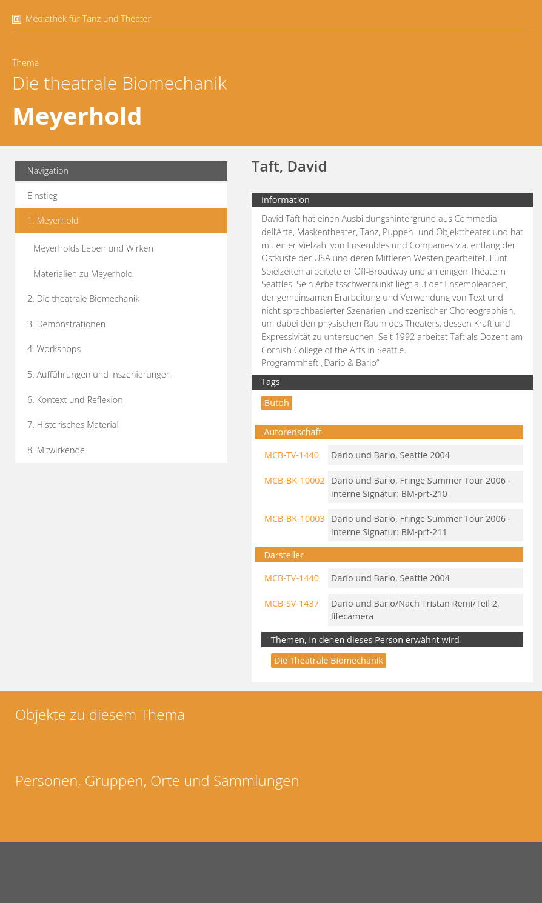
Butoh (276, 402)
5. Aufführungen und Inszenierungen (99, 374)
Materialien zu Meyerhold (83, 273)
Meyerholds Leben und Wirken (93, 248)
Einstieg (42, 195)
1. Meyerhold (53, 220)
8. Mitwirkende (56, 450)
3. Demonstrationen (66, 324)
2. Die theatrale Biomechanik (83, 298)
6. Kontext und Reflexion (75, 399)
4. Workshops (54, 349)
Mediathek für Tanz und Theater (88, 18)
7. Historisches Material (73, 424)
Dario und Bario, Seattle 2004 (390, 455)
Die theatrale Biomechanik (119, 82)
